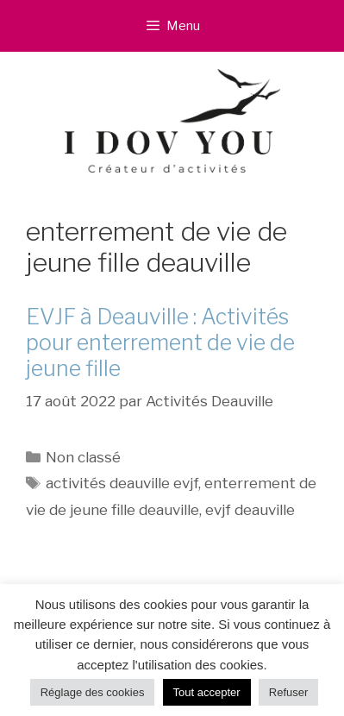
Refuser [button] (289, 692)
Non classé (83, 457)
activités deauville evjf (122, 483)
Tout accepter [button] (207, 692)
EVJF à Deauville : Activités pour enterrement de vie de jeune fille (160, 342)
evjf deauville (250, 509)
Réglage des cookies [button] (93, 692)
